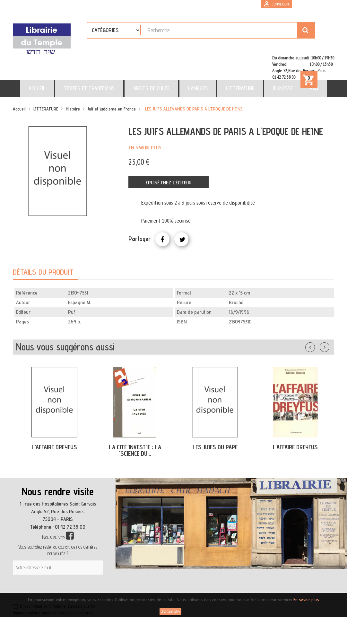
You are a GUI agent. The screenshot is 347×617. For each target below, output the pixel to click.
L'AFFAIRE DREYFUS (54, 421)
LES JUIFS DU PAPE (215, 421)
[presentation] (74, 564)
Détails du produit (43, 246)
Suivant (328, 320)
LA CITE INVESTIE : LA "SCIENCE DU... (135, 424)
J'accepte (170, 611)
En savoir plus (145, 122)
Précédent (316, 320)
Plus (282, 62)
